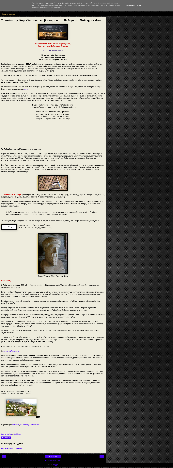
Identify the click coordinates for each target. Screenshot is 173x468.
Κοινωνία (15, 425)
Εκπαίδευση (34, 425)
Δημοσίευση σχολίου (11, 448)
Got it (139, 5)
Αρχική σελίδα (53, 456)
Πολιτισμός (24, 425)
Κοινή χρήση (6, 437)
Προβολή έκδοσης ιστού (53, 461)
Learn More (130, 5)
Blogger (55, 465)
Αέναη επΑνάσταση (11, 351)
